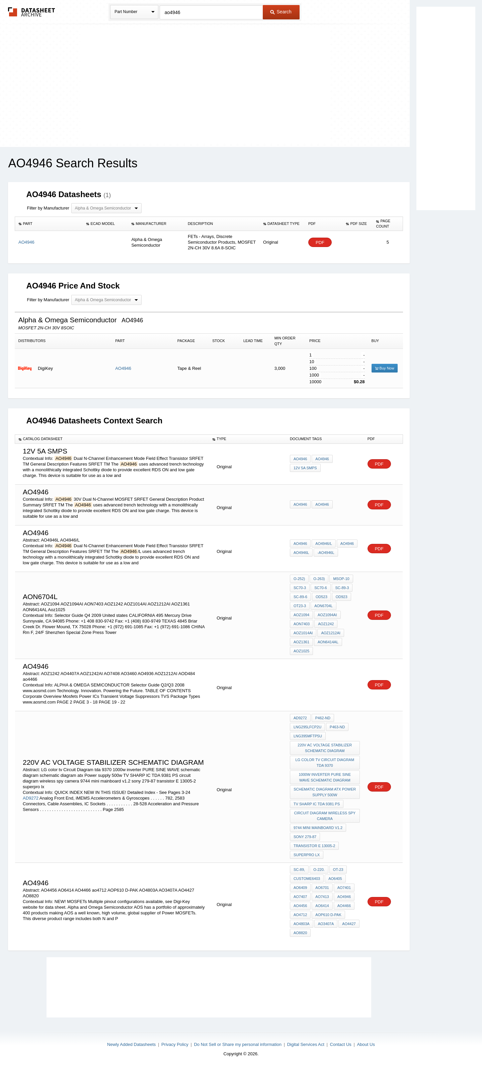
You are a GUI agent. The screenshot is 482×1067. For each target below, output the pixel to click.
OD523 (321, 597)
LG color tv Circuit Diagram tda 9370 (324, 762)
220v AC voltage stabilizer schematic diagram (325, 748)
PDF (320, 242)
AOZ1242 (326, 624)
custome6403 (307, 879)
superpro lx (307, 855)
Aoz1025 (301, 651)
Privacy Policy (174, 1044)
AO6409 (300, 888)
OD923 (341, 597)
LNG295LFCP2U (307, 727)
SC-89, (299, 870)
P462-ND (322, 718)
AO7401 (344, 888)
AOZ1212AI (330, 633)
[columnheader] (49, 224)
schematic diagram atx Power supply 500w (325, 792)
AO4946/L (323, 544)
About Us (366, 1044)
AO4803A (302, 924)
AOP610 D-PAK (328, 915)
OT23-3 (300, 606)
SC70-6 (320, 588)
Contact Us (340, 1044)
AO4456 (300, 906)
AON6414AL (328, 642)
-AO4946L (325, 553)
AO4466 (344, 906)
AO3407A (326, 924)
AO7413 (322, 897)
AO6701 (322, 888)
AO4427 (348, 924)
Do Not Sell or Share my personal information (238, 1044)
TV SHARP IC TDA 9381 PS (317, 804)
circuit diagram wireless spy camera (324, 816)
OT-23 (338, 870)
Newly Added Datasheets (131, 1044)
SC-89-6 (300, 597)
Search (281, 11)
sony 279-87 (305, 837)
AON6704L (323, 606)
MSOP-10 (341, 579)
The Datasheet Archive (31, 11)
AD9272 (30, 798)
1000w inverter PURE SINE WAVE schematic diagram (325, 777)
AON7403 (302, 624)
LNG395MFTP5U (308, 736)
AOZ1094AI (327, 615)
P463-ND (337, 727)
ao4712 (300, 915)
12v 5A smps (305, 468)
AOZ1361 (301, 642)
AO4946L (301, 553)
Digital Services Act (305, 1044)
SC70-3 (300, 588)
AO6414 (322, 906)
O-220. (319, 870)
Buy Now (384, 368)
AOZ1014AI (303, 633)
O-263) (319, 579)
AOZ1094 (301, 615)
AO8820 (300, 933)
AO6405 (335, 879)
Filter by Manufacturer (48, 208)
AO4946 (123, 368)
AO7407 (300, 897)
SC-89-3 (342, 588)
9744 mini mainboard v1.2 (318, 828)
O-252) (299, 579)
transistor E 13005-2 (314, 846)
